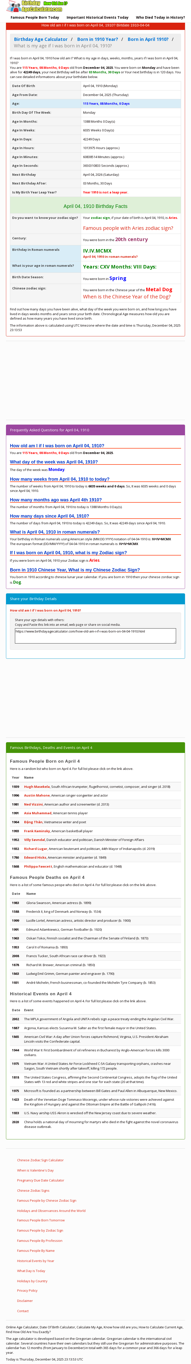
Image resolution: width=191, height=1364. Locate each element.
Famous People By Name (36, 1250)
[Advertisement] (95, 380)
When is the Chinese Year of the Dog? (127, 296)
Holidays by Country (32, 1281)
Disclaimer (25, 1300)
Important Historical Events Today (98, 17)
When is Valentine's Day (35, 1170)
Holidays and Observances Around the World (51, 1210)
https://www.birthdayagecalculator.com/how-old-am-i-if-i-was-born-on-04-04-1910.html (95, 636)
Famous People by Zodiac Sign (40, 1230)
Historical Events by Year (35, 1261)
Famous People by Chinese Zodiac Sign (46, 1200)
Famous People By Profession (39, 1240)
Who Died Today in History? (160, 17)
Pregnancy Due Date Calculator (40, 1180)
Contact (23, 1311)
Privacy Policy (27, 1290)
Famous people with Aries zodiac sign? (128, 228)
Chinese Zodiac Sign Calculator (40, 1160)
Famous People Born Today (35, 17)
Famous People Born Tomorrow (41, 1220)
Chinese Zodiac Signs (33, 1190)
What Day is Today (31, 1271)
